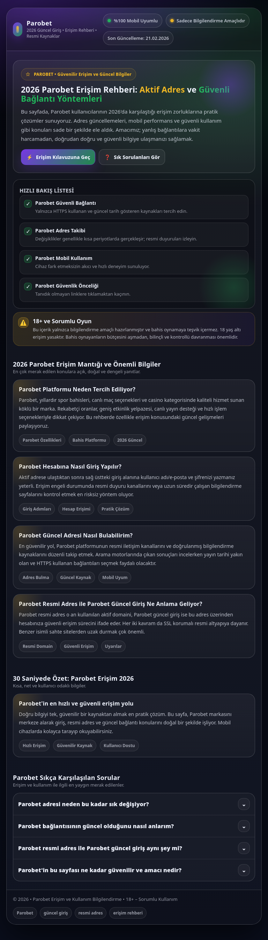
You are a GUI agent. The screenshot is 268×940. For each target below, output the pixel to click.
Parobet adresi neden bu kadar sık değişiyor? (134, 804)
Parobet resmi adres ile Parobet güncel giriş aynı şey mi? (134, 848)
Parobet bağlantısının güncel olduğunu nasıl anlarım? (134, 826)
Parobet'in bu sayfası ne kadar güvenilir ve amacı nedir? (134, 870)
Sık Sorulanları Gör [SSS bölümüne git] (132, 157)
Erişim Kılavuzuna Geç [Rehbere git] (58, 157)
